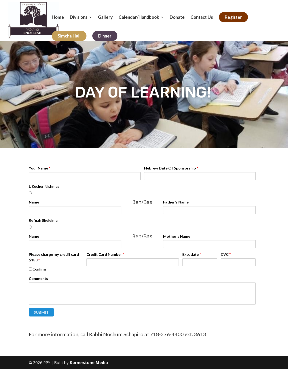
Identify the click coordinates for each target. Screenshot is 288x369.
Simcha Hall (69, 35)
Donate (177, 17)
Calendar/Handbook (139, 17)
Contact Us (202, 17)
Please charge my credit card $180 (54, 257)
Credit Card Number (105, 254)
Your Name (39, 168)
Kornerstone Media (89, 362)
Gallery (105, 17)
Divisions (78, 17)
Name (34, 202)
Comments (38, 278)
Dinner (105, 35)
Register (233, 17)
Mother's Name (176, 236)
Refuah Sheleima (43, 220)
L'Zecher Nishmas (44, 186)
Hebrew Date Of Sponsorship (171, 168)
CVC (226, 254)
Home (58, 17)
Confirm (37, 269)
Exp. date (191, 254)
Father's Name (176, 202)
